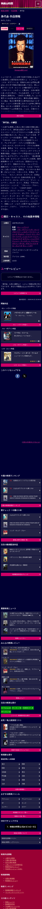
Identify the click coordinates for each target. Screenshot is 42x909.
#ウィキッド (16, 708)
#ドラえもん (5, 708)
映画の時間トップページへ (10, 842)
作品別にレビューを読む (13, 869)
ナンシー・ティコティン (21, 241)
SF (3, 803)
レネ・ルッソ (34, 229)
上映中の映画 (10, 858)
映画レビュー (20, 698)
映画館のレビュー (11, 881)
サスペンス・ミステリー (9, 23)
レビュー (19, 28)
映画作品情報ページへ (9, 838)
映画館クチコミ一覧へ (20, 812)
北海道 (4, 772)
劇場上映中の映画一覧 (20, 540)
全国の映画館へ (20, 789)
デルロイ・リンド (24, 234)
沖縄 (23, 784)
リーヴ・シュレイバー (24, 236)
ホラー (24, 807)
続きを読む (20, 116)
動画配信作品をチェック (20, 574)
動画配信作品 (10, 904)
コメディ (5, 807)
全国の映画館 (10, 878)
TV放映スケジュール (12, 906)
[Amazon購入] (21, 70)
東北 (23, 772)
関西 (3, 768)
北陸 (23, 776)
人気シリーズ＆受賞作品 (13, 865)
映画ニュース (10, 902)
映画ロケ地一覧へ (20, 816)
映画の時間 (5, 11)
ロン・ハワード (23, 227)
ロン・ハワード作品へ (20, 325)
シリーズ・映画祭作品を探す (20, 715)
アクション (5, 799)
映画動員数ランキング (13, 890)
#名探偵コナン (27, 708)
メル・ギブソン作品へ (20, 345)
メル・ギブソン (23, 229)
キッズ (24, 803)
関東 (23, 764)
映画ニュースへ (20, 638)
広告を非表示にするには (31, 442)
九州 (3, 784)
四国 (23, 780)
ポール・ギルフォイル (27, 243)
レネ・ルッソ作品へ (20, 365)
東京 (3, 764)
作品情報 (14, 11)
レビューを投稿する (20, 293)
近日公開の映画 (10, 862)
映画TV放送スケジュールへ (20, 750)
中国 (3, 780)
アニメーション (27, 799)
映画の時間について (20, 833)
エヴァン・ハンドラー (31, 239)
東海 (23, 768)
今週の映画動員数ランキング (10, 505)
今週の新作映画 (10, 860)
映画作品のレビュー (12, 867)
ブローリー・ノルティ (20, 232)
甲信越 (4, 776)
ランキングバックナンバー (14, 892)
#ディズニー (5, 711)
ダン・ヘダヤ (28, 246)
